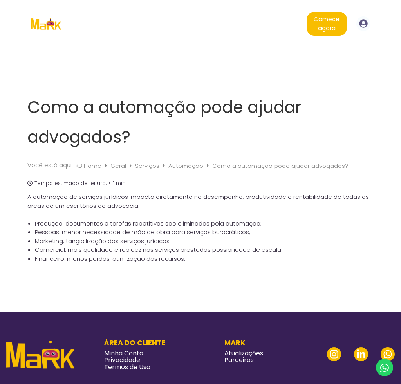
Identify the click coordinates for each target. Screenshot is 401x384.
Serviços (148, 166)
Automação (186, 166)
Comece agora (327, 23)
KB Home (89, 166)
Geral (119, 166)
